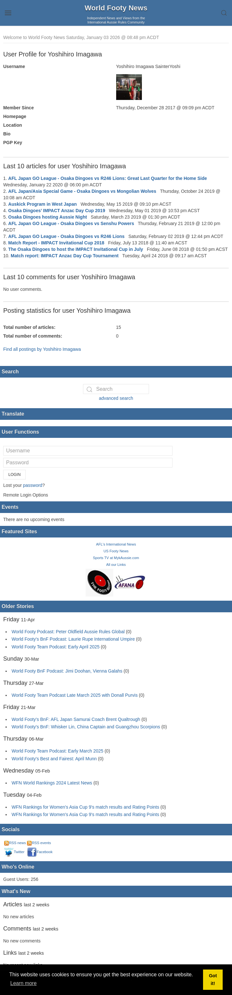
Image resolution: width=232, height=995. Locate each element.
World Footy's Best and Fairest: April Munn (54, 758)
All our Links (116, 564)
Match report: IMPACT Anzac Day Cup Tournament (64, 255)
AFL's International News (116, 544)
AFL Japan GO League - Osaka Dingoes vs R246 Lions (66, 236)
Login (14, 474)
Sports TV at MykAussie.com (116, 558)
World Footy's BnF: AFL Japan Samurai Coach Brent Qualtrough (76, 719)
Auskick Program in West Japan (42, 204)
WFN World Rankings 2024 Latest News (52, 782)
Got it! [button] (213, 979)
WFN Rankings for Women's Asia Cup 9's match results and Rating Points (86, 807)
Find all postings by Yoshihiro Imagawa (42, 349)
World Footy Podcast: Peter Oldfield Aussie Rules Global (68, 631)
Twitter (14, 852)
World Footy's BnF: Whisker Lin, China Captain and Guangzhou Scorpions (86, 726)
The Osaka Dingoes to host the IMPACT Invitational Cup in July (75, 249)
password (32, 485)
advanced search (116, 398)
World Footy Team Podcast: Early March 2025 (57, 751)
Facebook (39, 852)
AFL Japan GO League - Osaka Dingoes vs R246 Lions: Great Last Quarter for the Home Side (107, 178)
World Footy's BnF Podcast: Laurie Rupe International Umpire (73, 639)
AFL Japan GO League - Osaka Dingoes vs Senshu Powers (71, 223)
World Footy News (116, 8)
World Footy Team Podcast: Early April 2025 (55, 646)
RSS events (39, 843)
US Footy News (116, 551)
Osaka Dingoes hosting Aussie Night (47, 217)
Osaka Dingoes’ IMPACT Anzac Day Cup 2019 (56, 210)
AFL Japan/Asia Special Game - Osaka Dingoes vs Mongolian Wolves (82, 191)
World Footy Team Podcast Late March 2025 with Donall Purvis (75, 695)
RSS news (15, 843)
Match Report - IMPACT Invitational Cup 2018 (56, 242)
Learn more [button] (23, 983)
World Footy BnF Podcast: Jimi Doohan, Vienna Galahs (67, 671)
